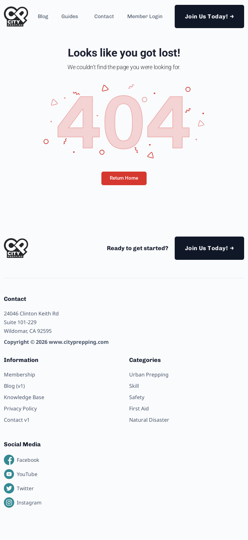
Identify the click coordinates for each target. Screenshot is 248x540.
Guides (69, 16)
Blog (43, 16)
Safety (136, 397)
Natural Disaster (149, 419)
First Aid (139, 408)
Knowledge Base (24, 397)
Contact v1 (17, 419)
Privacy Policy (20, 408)
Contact (104, 16)
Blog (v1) (14, 385)
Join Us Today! (206, 16)
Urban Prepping (149, 374)
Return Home (124, 178)
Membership (19, 374)
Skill (134, 385)
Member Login (145, 16)
